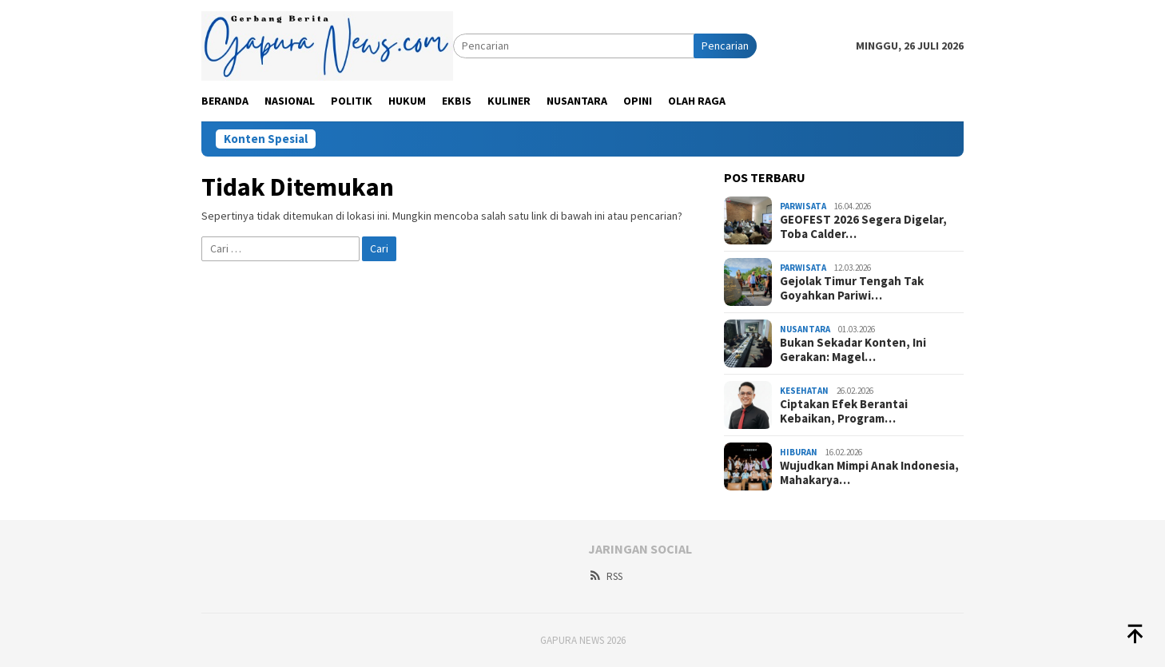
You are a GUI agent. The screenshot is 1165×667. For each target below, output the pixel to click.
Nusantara (805, 329)
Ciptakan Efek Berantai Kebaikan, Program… (844, 411)
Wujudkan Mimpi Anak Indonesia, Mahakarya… (869, 473)
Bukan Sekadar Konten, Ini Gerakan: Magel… (853, 349)
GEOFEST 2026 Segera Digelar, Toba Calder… (863, 226)
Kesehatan (804, 390)
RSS (605, 576)
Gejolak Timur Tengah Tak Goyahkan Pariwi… (852, 288)
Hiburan (798, 452)
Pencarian (725, 45)
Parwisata (803, 206)
